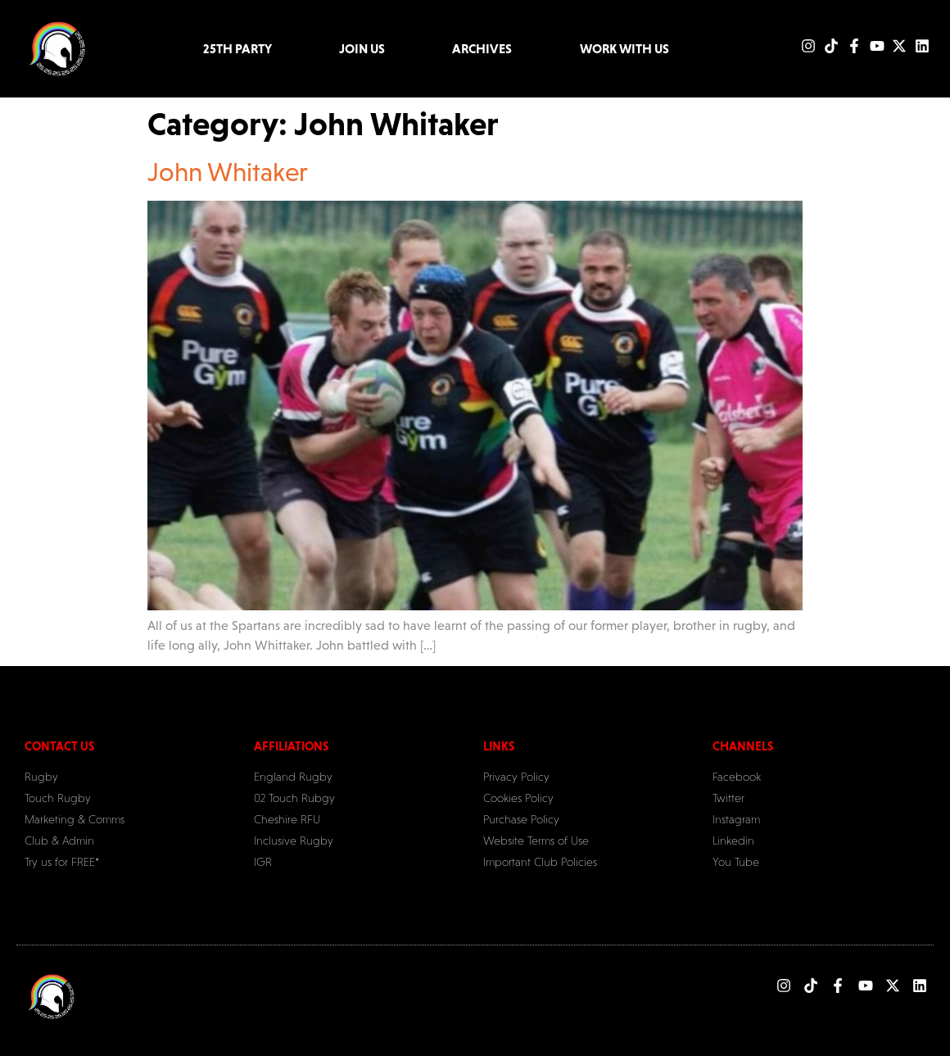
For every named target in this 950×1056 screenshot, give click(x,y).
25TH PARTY (237, 48)
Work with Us (624, 48)
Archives (482, 48)
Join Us (362, 48)
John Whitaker (227, 172)
